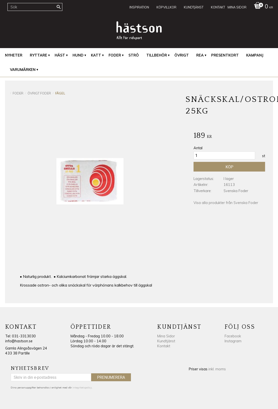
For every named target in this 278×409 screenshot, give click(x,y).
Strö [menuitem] (133, 55)
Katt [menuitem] (96, 55)
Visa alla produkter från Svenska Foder (226, 203)
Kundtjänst (166, 341)
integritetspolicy (82, 387)
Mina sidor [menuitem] (237, 7)
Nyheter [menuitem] (13, 55)
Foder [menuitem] (115, 55)
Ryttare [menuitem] (38, 55)
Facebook (233, 336)
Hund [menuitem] (78, 55)
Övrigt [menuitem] (181, 55)
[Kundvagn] (262, 7)
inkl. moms (217, 369)
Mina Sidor (166, 336)
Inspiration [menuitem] (139, 7)
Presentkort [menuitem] (225, 55)
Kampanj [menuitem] (254, 55)
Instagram (233, 341)
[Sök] (58, 7)
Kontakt (163, 346)
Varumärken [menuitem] (23, 69)
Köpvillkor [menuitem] (166, 7)
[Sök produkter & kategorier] (34, 7)
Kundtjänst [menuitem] (193, 7)
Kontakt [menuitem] (218, 7)
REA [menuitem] (200, 55)
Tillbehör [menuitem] (156, 55)
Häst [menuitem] (60, 55)
